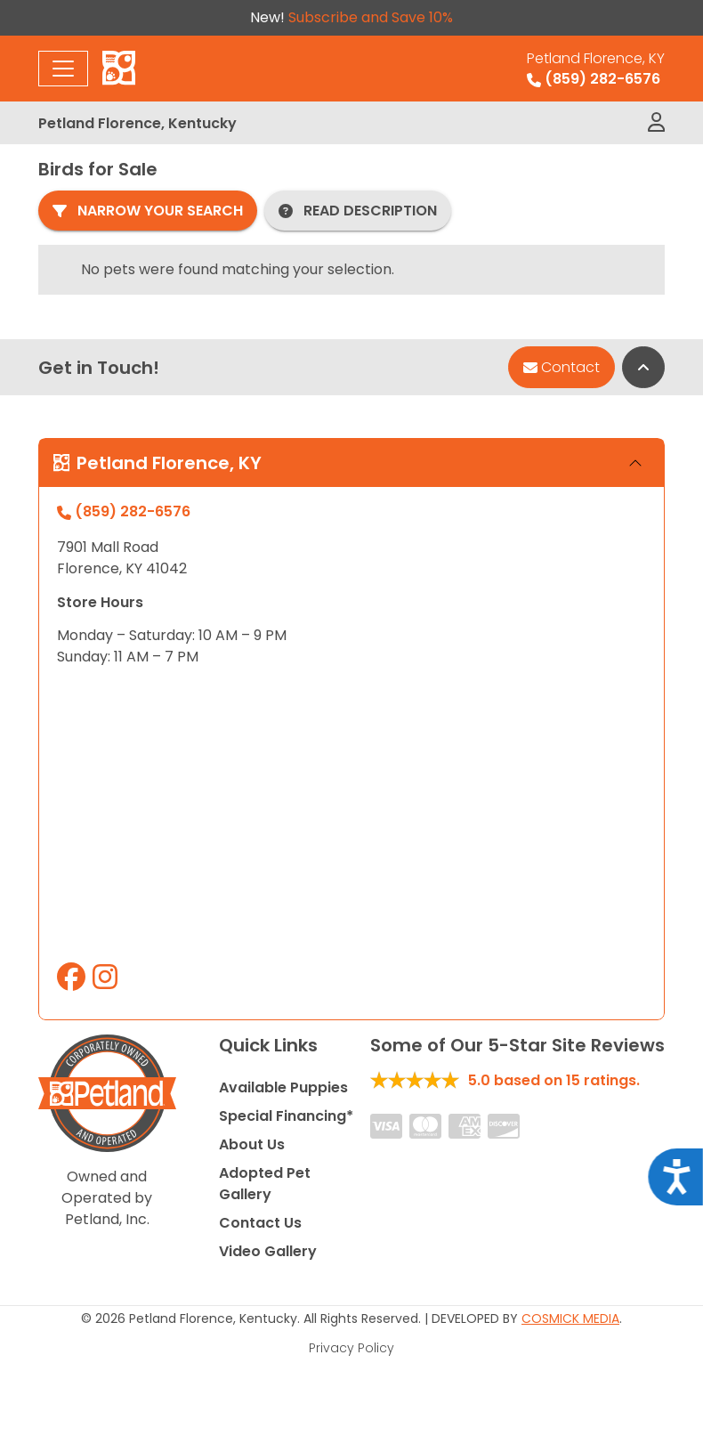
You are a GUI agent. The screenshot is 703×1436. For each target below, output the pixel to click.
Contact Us (260, 1223)
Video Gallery (268, 1251)
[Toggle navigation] (63, 68)
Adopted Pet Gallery (265, 1184)
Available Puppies (283, 1087)
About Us (252, 1144)
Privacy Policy (351, 1348)
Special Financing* (286, 1116)
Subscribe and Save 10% (370, 17)
